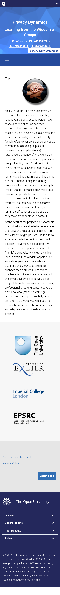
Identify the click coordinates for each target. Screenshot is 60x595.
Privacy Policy (11, 463)
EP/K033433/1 (41, 45)
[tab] (30, 515)
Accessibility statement (44, 50)
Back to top (47, 475)
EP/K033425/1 (19, 45)
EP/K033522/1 (38, 41)
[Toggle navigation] (7, 59)
